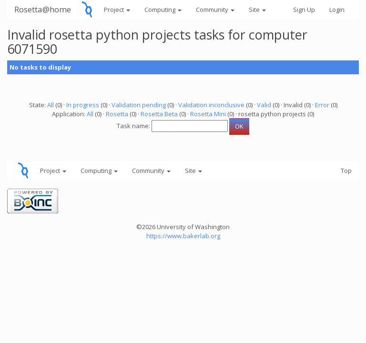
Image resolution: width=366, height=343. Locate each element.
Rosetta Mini (208, 114)
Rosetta (117, 114)
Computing (163, 9)
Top (346, 170)
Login (337, 9)
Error (322, 105)
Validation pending (139, 105)
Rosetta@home (42, 9)
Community (215, 9)
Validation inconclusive (211, 105)
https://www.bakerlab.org (183, 236)
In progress (82, 105)
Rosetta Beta (159, 114)
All (50, 105)
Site (257, 9)
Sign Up (304, 9)
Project (117, 9)
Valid (264, 105)
